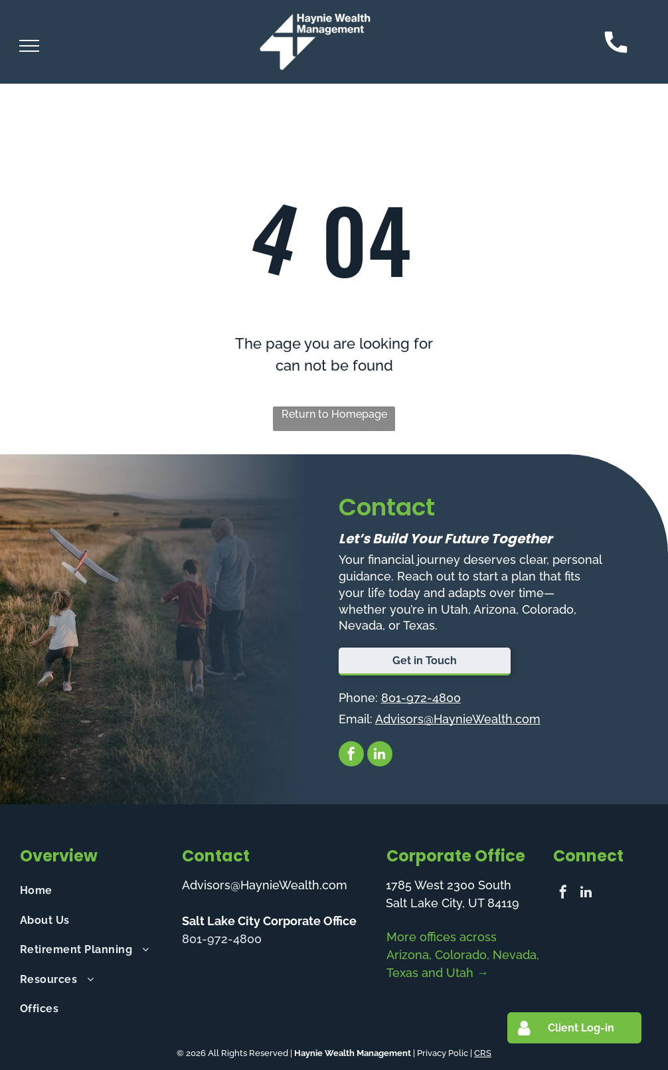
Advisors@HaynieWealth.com (458, 719)
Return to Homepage (334, 414)
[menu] (29, 46)
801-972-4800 (421, 698)
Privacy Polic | (444, 1053)
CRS (482, 1053)
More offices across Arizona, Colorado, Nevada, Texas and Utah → (462, 955)
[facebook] (351, 755)
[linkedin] (379, 755)
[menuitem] (93, 890)
